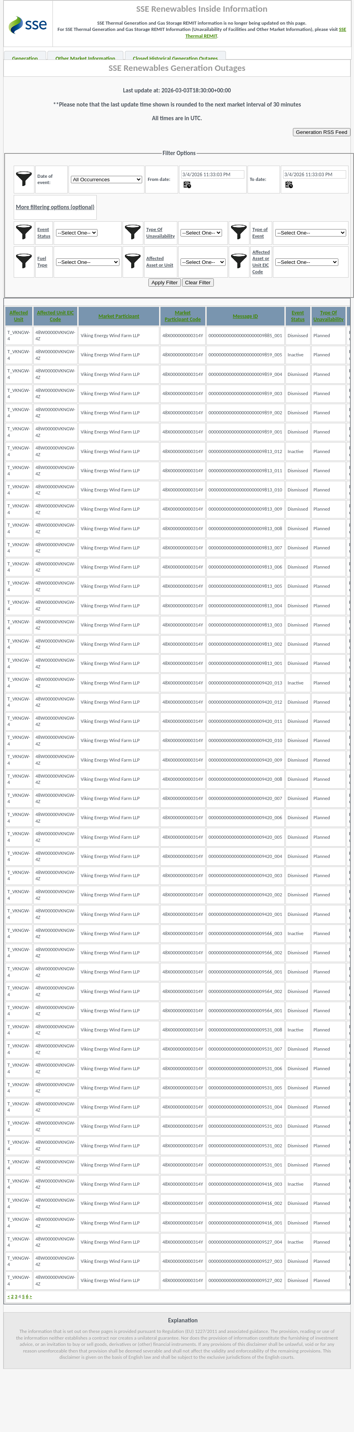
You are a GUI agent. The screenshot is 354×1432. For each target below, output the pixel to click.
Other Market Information (86, 58)
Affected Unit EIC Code (55, 316)
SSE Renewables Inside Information (201, 8)
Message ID (245, 316)
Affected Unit (18, 316)
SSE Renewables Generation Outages (177, 67)
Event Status (298, 316)
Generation (25, 58)
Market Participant (118, 316)
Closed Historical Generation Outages (175, 58)
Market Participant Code (183, 316)
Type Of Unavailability (329, 316)
